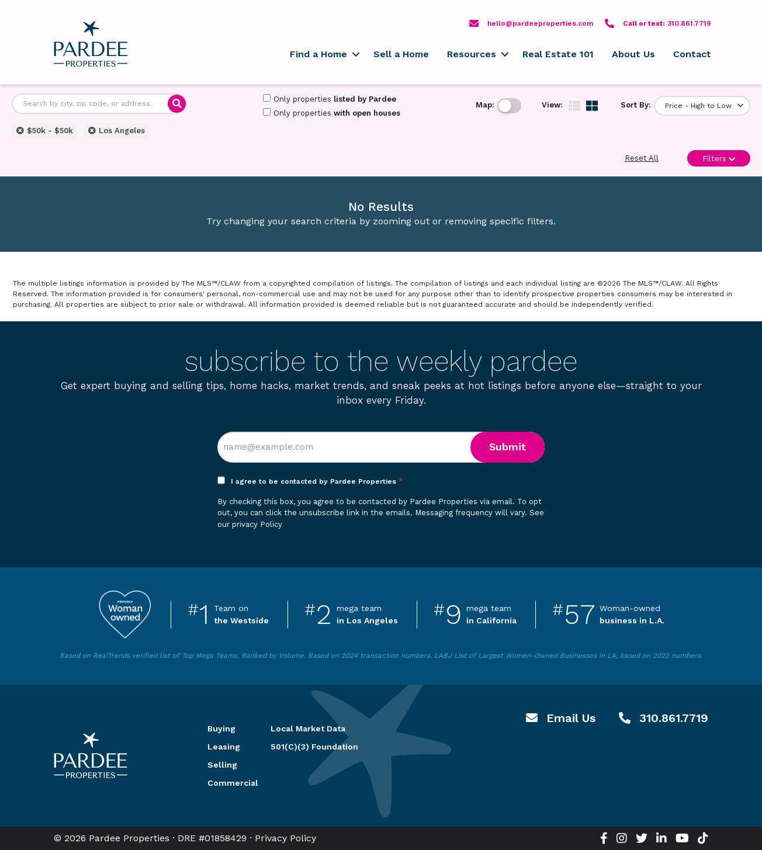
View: (552, 104)
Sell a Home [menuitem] (401, 54)
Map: (485, 104)
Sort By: (636, 104)
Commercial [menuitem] (225, 782)
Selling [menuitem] (222, 764)
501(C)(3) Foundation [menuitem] (314, 746)
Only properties (329, 98)
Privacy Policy (285, 838)
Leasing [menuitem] (223, 746)
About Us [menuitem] (633, 54)
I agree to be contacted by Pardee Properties (317, 481)
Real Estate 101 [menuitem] (558, 54)
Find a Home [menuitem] (318, 54)
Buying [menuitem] (221, 728)
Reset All (642, 158)
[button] (355, 54)
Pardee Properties (90, 44)
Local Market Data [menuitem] (308, 728)
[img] (574, 106)
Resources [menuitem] (471, 54)
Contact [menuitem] (692, 54)
